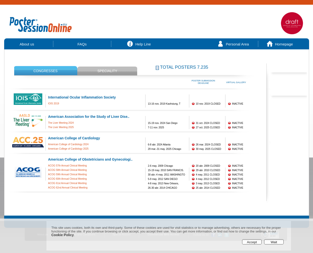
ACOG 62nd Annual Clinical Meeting (68, 187)
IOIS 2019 (53, 103)
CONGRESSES (46, 71)
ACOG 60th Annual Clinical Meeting (67, 178)
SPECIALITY (107, 71)
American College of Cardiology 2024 (68, 144)
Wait (274, 242)
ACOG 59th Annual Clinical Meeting (67, 174)
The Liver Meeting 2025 (61, 127)
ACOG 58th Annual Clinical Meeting (67, 170)
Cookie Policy (62, 235)
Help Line (143, 44)
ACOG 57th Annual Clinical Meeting (67, 165)
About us (27, 44)
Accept (252, 242)
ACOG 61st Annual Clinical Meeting (67, 183)
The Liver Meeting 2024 (61, 122)
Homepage (284, 44)
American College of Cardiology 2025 (68, 148)
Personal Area (237, 44)
